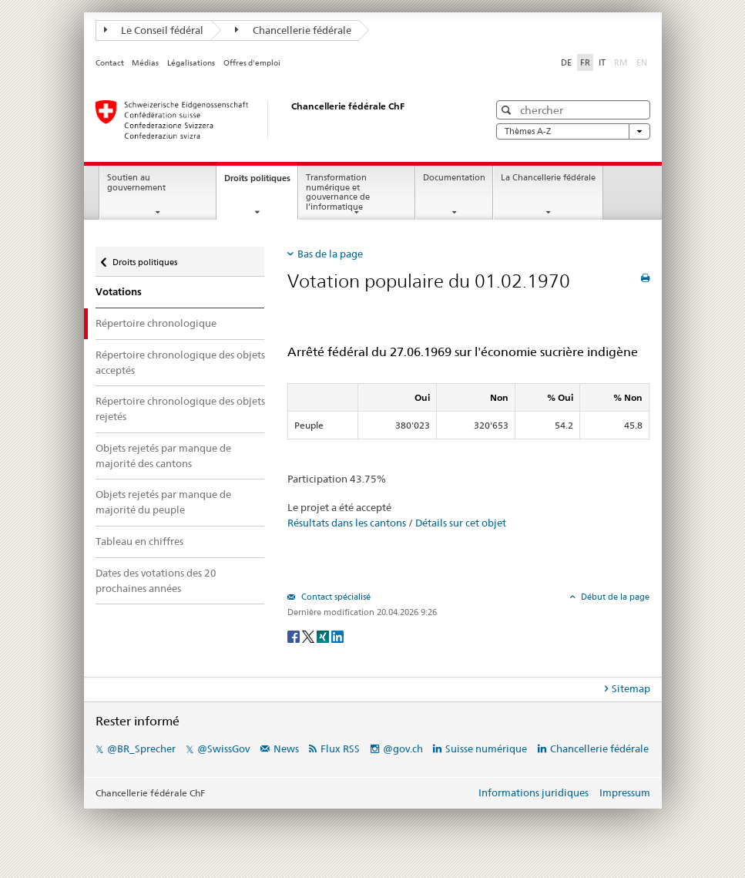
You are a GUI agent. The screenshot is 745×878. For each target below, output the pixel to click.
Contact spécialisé (335, 596)
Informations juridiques (533, 792)
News (286, 748)
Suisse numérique (487, 748)
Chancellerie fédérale (293, 30)
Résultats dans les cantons (346, 522)
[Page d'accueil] (277, 119)
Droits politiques (260, 182)
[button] (508, 110)
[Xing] (324, 635)
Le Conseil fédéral (154, 30)
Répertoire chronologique (156, 323)
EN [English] (641, 62)
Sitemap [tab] (631, 688)
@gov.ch (403, 748)
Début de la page (614, 596)
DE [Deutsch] (566, 62)
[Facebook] (294, 635)
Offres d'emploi (251, 63)
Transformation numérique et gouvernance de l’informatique (338, 192)
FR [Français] (585, 62)
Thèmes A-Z (573, 131)
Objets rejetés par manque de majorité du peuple (163, 502)
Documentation (454, 178)
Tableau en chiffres (139, 541)
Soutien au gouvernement (136, 183)
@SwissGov (223, 748)
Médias (145, 63)
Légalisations (191, 63)
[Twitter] (309, 635)
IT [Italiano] (602, 62)
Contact (110, 63)
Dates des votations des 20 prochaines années (156, 580)
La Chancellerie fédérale (548, 178)
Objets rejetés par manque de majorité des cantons (163, 455)
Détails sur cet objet (460, 522)
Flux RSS (340, 748)
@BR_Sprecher (141, 748)
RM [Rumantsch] (621, 62)
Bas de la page (330, 253)
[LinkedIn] (337, 635)
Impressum (624, 792)
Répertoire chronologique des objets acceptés (180, 362)
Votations (119, 291)
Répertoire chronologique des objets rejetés (180, 408)
